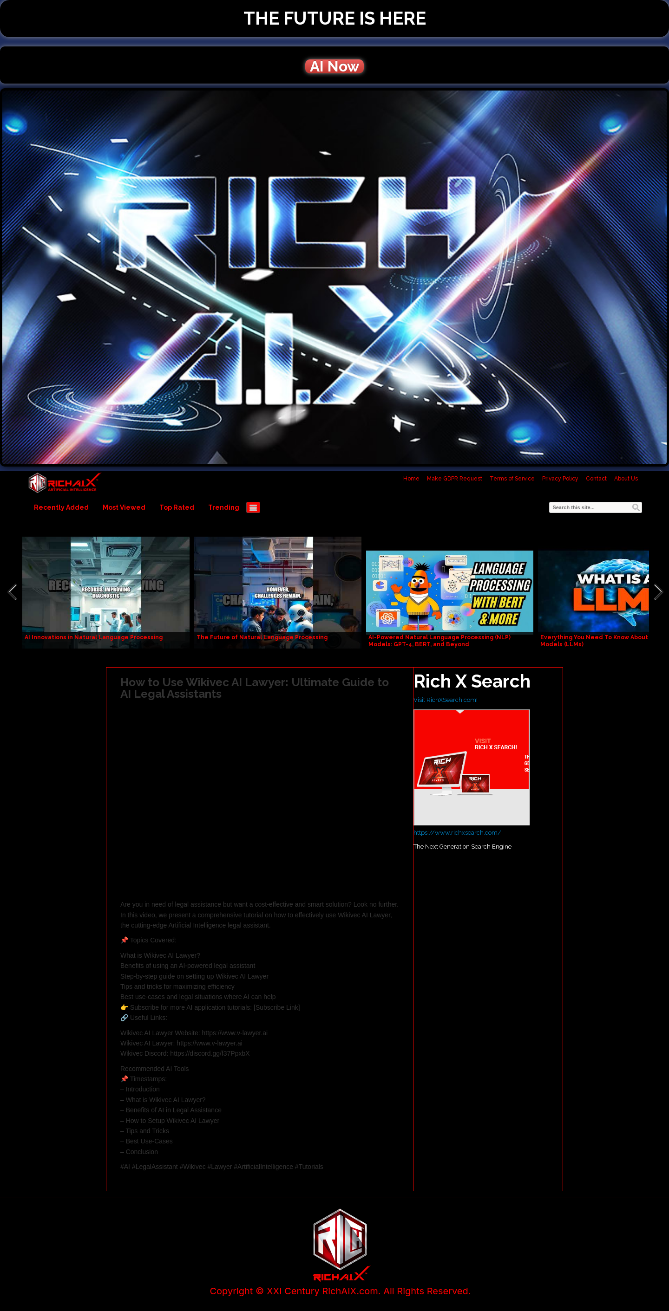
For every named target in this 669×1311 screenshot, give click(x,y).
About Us (626, 478)
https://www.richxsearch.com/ (457, 832)
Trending (223, 507)
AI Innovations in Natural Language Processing (94, 637)
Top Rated (176, 507)
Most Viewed (124, 507)
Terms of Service (512, 478)
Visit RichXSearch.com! (445, 699)
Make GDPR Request (454, 478)
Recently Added (61, 507)
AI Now (334, 66)
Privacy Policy (560, 478)
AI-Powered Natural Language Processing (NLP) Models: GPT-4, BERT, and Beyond (439, 641)
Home (411, 478)
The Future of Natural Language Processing (262, 637)
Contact (596, 478)
